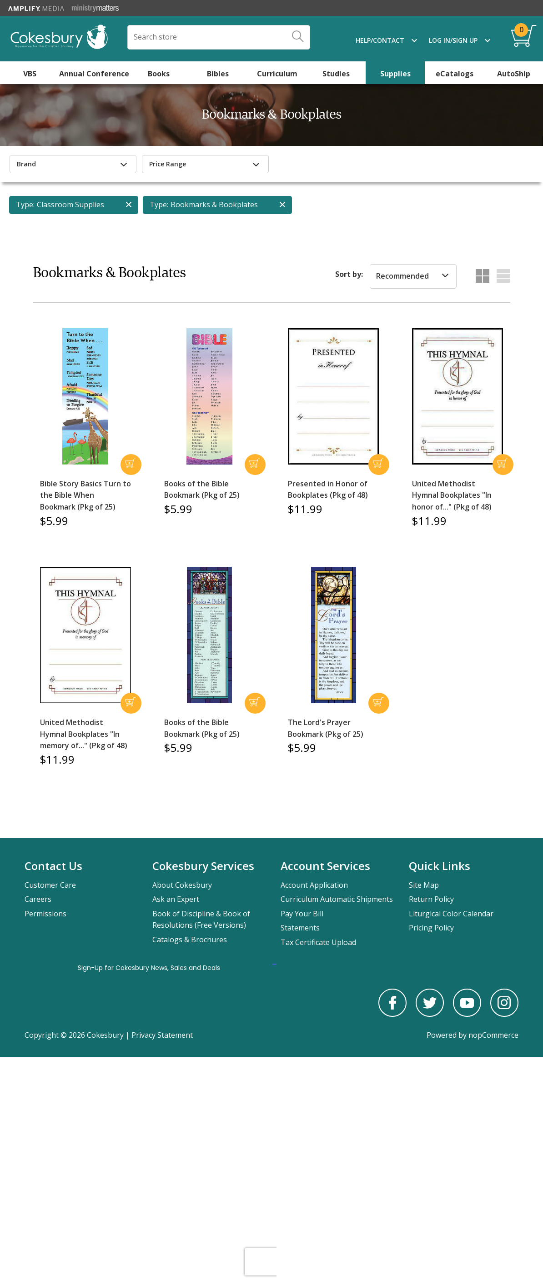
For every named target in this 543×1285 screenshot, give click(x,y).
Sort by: (349, 274)
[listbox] (413, 276)
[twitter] (430, 1014)
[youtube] (467, 1014)
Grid (482, 276)
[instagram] (504, 1014)
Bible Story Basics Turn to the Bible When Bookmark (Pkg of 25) (85, 495)
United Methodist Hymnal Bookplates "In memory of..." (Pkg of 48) (83, 733)
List (503, 276)
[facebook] (392, 1014)
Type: (25, 205)
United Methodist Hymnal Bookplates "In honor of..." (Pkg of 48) (452, 495)
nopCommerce (493, 1035)
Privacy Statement (162, 1035)
